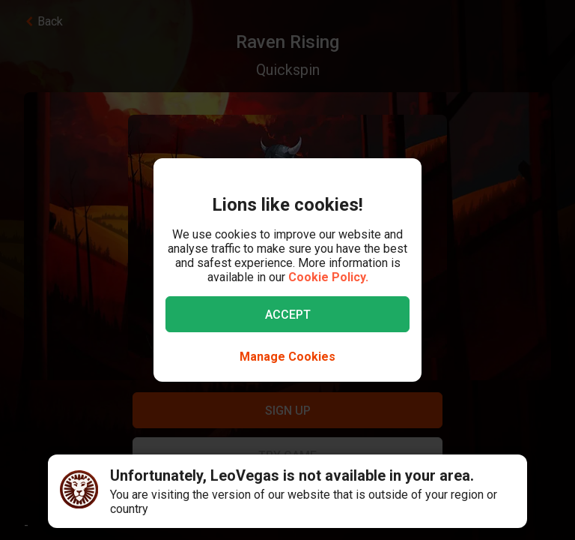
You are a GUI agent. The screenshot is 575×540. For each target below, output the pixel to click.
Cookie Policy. (328, 277)
